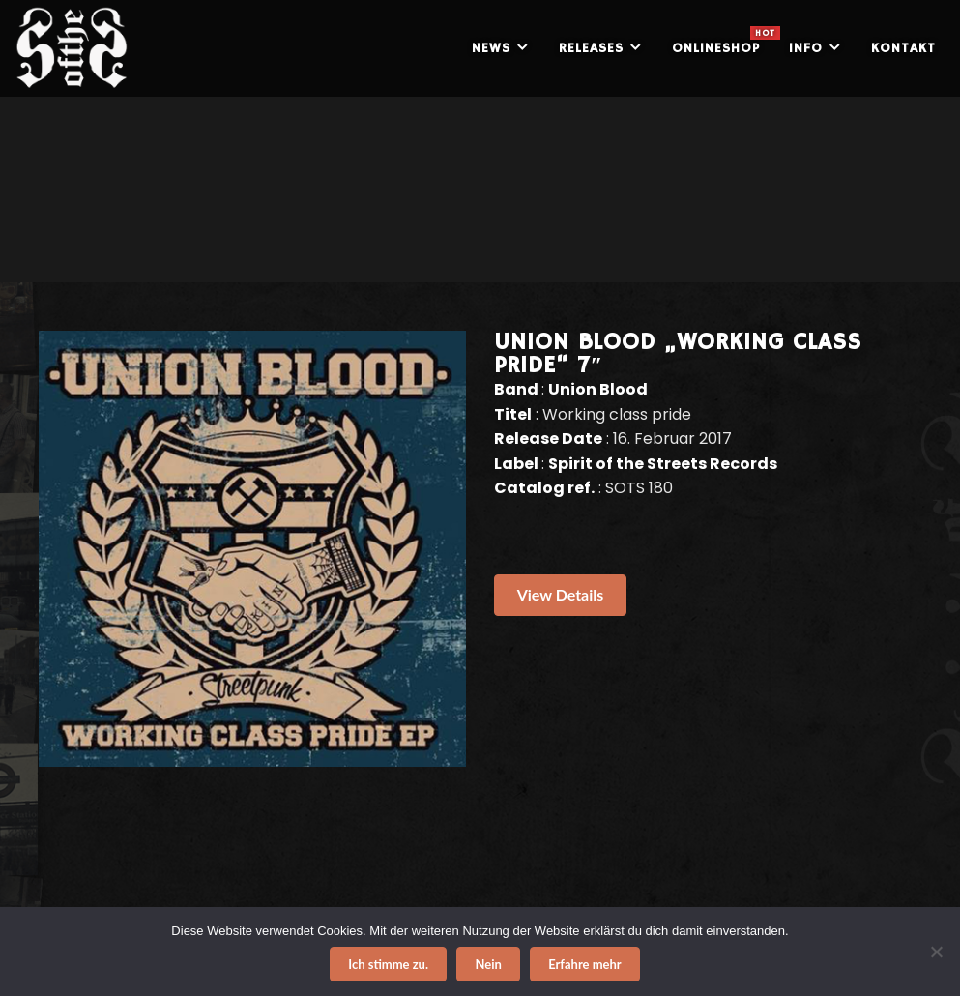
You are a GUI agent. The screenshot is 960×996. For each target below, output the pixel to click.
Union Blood (598, 389)
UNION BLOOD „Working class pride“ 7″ (677, 354)
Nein (488, 964)
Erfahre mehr (585, 964)
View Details (560, 594)
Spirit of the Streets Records (662, 464)
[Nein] (935, 951)
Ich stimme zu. (388, 964)
